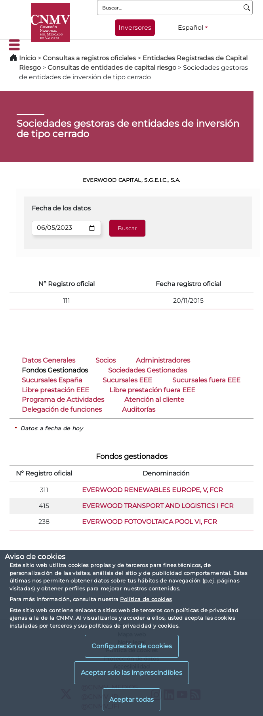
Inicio (27, 58)
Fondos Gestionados (55, 370)
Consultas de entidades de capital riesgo (112, 67)
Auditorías (138, 409)
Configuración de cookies (131, 646)
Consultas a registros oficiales (89, 58)
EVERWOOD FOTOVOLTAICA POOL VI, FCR (149, 521)
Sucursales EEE (127, 380)
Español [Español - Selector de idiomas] (190, 27)
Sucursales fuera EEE (206, 380)
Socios (105, 360)
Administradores (163, 360)
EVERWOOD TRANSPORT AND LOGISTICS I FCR (158, 506)
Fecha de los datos (61, 208)
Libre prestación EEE (55, 390)
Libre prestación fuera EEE (152, 390)
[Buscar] (247, 7)
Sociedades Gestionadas (147, 370)
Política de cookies (146, 599)
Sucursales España (52, 380)
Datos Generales (48, 360)
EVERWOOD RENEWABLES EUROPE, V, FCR (152, 490)
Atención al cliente (154, 399)
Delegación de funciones (62, 409)
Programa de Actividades (63, 399)
